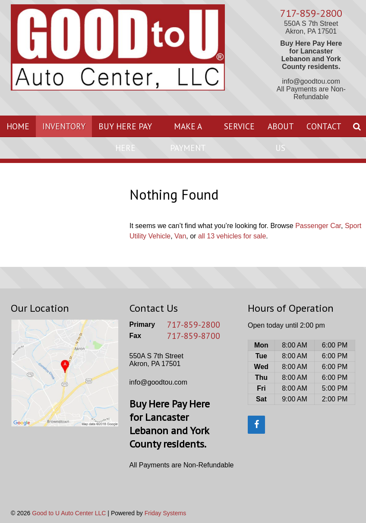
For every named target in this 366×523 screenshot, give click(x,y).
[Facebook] (256, 425)
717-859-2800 (311, 13)
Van (180, 236)
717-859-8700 (193, 335)
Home (17, 126)
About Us (281, 137)
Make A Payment (188, 137)
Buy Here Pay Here (125, 137)
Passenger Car (318, 225)
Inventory (63, 126)
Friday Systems (165, 513)
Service (239, 126)
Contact (323, 126)
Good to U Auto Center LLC (69, 513)
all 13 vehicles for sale (232, 236)
